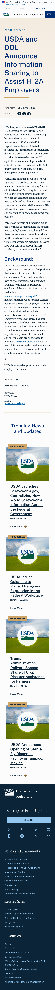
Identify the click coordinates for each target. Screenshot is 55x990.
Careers (8, 943)
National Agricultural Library (18, 913)
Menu (50, 14)
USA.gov (9, 922)
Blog (22, 8)
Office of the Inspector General (19, 918)
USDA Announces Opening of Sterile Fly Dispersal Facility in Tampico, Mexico (26, 753)
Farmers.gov (11, 909)
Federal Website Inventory (17, 952)
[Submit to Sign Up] (29, 820)
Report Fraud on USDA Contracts (20, 968)
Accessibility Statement (16, 859)
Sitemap (8, 973)
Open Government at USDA (18, 880)
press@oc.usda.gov (14, 403)
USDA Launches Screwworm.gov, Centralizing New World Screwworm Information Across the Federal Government (26, 500)
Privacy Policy (11, 889)
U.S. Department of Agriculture (27, 14)
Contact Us (10, 948)
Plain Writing (11, 884)
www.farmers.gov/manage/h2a (22, 296)
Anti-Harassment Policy (16, 863)
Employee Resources (41, 8)
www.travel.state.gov (26, 341)
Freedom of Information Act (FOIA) (22, 867)
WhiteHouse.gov (13, 926)
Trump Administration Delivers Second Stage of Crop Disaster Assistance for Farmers (27, 670)
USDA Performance (14, 977)
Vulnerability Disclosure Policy (19, 893)
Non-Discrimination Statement (20, 876)
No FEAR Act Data (13, 956)
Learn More (16, 526)
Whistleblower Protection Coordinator (24, 981)
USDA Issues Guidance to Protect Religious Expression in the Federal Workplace (26, 586)
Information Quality (14, 872)
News (8, 8)
